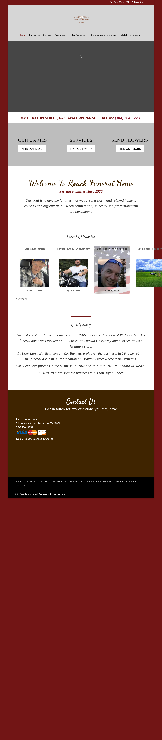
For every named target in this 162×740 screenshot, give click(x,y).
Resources (60, 35)
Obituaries (34, 35)
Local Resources (59, 481)
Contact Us (21, 485)
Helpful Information (130, 35)
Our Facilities (78, 35)
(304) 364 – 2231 (121, 2)
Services (47, 35)
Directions (139, 2)
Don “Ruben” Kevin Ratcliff (112, 248)
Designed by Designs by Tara (52, 494)
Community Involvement (103, 35)
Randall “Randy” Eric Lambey (73, 248)
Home (22, 35)
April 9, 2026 (73, 290)
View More (21, 298)
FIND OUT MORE (32, 148)
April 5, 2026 (112, 290)
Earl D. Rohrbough (35, 248)
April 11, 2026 (34, 290)
